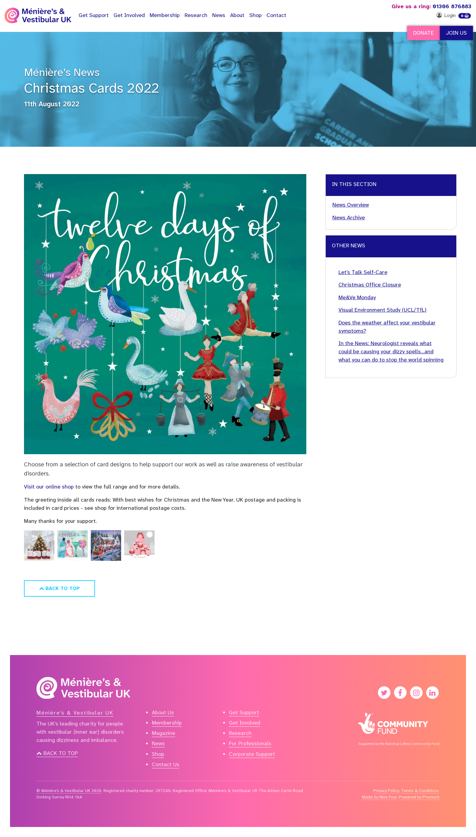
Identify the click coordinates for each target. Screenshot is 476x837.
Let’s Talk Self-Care (362, 272)
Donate (423, 32)
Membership (165, 15)
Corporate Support (252, 754)
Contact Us (165, 764)
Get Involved (129, 15)
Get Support (244, 712)
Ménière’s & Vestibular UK (75, 712)
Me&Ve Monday (357, 297)
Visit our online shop (49, 486)
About (237, 15)
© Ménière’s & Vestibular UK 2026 (68, 790)
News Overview (350, 204)
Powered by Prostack (419, 797)
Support (94, 15)
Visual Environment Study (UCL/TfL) (382, 310)
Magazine (163, 733)
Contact (276, 15)
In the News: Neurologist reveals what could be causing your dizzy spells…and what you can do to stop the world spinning (391, 351)
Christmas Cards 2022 (91, 88)
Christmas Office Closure (369, 284)
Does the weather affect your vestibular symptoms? (387, 326)
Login (450, 15)
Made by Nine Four (379, 797)
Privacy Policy (386, 790)
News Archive (348, 217)
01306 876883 (431, 6)
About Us (163, 712)
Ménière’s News (62, 72)
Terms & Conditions (420, 790)
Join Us (456, 32)
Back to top (57, 753)
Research (196, 15)
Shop (255, 15)
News (218, 15)
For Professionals (250, 743)
